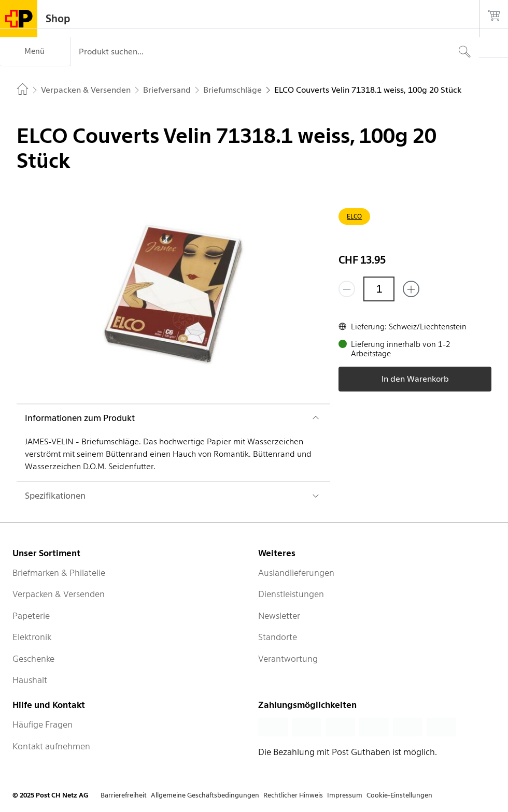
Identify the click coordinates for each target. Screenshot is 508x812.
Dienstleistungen (291, 594)
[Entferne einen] (346, 289)
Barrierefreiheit (124, 795)
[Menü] (35, 51)
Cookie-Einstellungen (399, 795)
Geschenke (33, 659)
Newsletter (279, 616)
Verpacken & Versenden (58, 594)
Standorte (277, 637)
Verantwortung (288, 659)
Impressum (344, 795)
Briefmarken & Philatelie (58, 573)
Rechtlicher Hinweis (293, 795)
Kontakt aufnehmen (51, 746)
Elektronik (31, 637)
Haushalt (29, 680)
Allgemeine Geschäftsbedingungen (205, 795)
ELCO (354, 216)
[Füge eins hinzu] (411, 289)
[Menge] (378, 289)
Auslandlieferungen (296, 573)
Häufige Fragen (42, 724)
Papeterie (31, 616)
